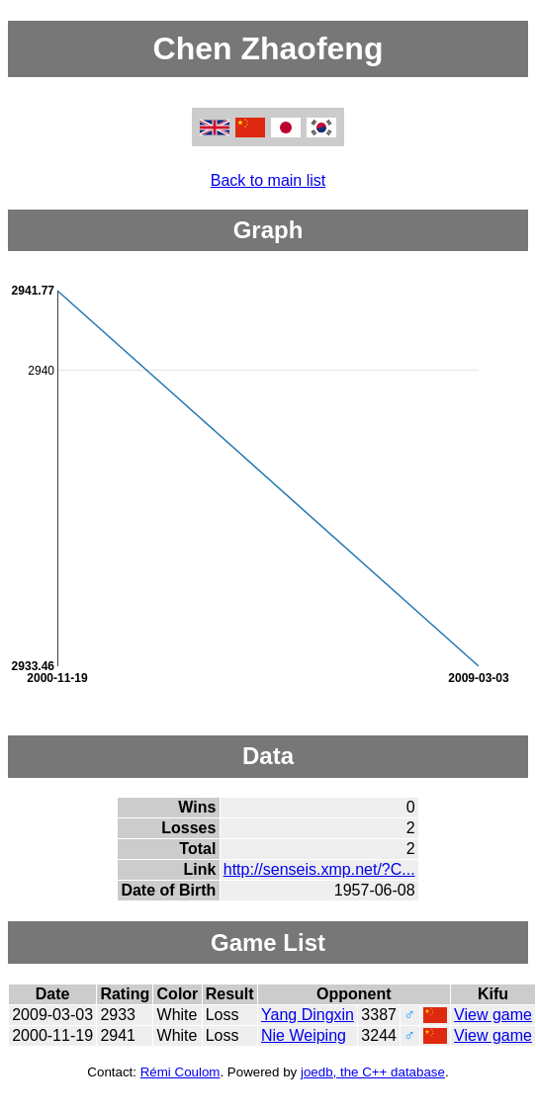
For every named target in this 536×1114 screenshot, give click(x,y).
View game (493, 1014)
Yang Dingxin (307, 1014)
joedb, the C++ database (373, 1072)
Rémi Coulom (180, 1072)
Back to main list (268, 180)
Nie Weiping (303, 1035)
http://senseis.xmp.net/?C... (319, 869)
